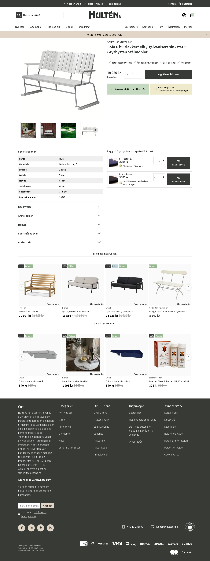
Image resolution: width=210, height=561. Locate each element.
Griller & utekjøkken (70, 447)
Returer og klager (174, 433)
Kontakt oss (171, 412)
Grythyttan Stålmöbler (119, 41)
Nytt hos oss (66, 412)
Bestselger (135, 412)
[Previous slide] (25, 130)
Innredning (65, 426)
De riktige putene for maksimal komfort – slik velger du (142, 430)
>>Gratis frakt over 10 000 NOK (104, 35)
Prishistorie (112, 77)
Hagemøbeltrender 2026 (142, 419)
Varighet (98, 433)
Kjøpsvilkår (170, 419)
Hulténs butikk (102, 419)
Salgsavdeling (101, 426)
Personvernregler (174, 447)
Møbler (62, 419)
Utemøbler (65, 433)
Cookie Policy (171, 454)
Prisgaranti (100, 440)
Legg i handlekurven (168, 74)
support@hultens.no (29, 472)
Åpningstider (185, 3)
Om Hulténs (100, 412)
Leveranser (170, 426)
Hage (61, 440)
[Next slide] (95, 130)
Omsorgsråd (136, 441)
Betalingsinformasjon (176, 440)
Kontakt (172, 3)
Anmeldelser (101, 454)
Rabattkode (100, 447)
